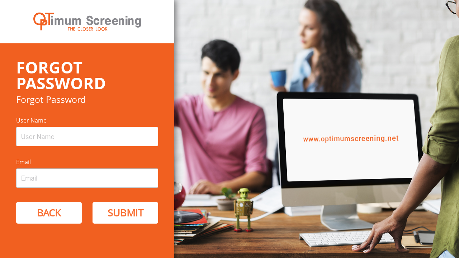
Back (49, 212)
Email (23, 162)
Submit (125, 212)
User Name (31, 120)
